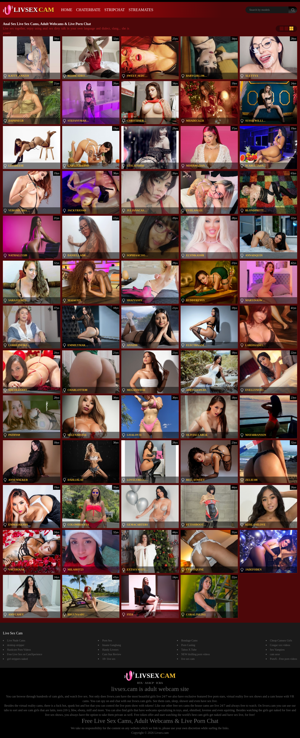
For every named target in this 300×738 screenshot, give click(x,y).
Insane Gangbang (111, 645)
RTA (140, 683)
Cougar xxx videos (280, 645)
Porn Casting (188, 645)
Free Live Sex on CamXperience (24, 654)
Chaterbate (88, 10)
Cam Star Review (111, 654)
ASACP (149, 683)
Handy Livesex (110, 649)
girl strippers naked (17, 658)
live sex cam (188, 658)
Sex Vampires (277, 649)
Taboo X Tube (188, 649)
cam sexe (275, 654)
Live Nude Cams (16, 640)
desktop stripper (15, 645)
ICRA (159, 683)
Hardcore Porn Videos (19, 649)
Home (66, 10)
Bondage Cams (189, 640)
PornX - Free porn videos (283, 658)
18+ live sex (108, 658)
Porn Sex (107, 640)
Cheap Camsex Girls (281, 640)
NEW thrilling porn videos (195, 654)
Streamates (141, 10)
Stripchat (114, 10)
